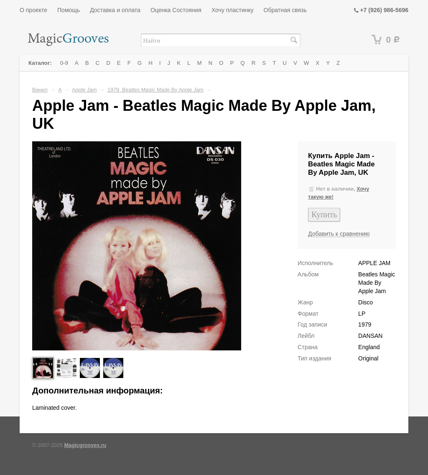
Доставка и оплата (115, 10)
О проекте (33, 10)
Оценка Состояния (175, 10)
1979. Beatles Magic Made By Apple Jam (155, 90)
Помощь (68, 10)
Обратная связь (285, 10)
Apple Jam (84, 90)
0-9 (64, 63)
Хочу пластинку (232, 10)
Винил (40, 90)
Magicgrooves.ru (85, 445)
